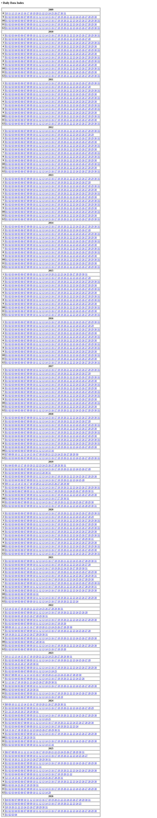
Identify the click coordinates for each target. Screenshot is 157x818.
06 (22, 17)
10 (6, 13)
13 (15, 13)
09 (31, 17)
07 (25, 17)
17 (28, 13)
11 (9, 13)
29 (92, 17)
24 (49, 13)
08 (28, 17)
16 (25, 13)
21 (40, 13)
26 (55, 13)
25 (52, 13)
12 (12, 13)
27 (58, 13)
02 (9, 17)
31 (64, 13)
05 (19, 17)
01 (6, 17)
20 (37, 13)
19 (34, 13)
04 (16, 17)
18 (31, 13)
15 (22, 13)
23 (46, 13)
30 (61, 13)
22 (43, 13)
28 (89, 17)
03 (12, 17)
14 (18, 13)
